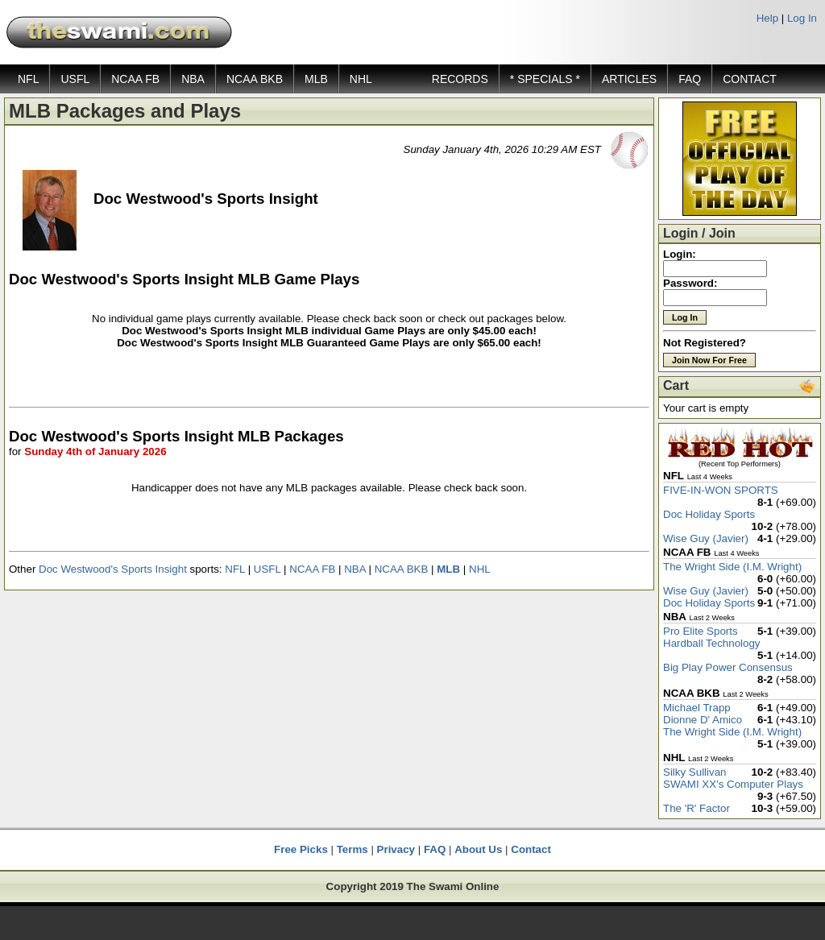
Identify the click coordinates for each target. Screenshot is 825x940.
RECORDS (460, 78)
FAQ (689, 78)
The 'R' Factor (696, 808)
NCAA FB (135, 78)
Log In (802, 18)
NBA (193, 78)
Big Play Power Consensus (728, 667)
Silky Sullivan (695, 772)
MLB (316, 78)
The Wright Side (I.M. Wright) (732, 567)
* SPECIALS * (545, 78)
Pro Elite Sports (700, 631)
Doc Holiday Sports (709, 514)
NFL (28, 78)
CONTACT (750, 78)
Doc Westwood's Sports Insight (113, 569)
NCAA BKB (254, 78)
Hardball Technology (712, 643)
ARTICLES (629, 78)
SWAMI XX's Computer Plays (733, 784)
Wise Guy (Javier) (705, 538)
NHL (361, 78)
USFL (74, 78)
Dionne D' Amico (702, 720)
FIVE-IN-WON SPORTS (720, 490)
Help (767, 18)
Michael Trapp (697, 708)
